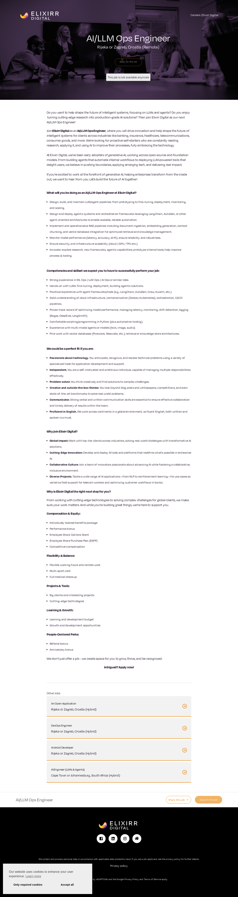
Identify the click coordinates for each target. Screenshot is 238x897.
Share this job (177, 799)
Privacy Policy (131, 879)
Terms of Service (152, 879)
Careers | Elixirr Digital (204, 15)
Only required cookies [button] (28, 884)
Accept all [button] (67, 884)
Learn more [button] (33, 876)
